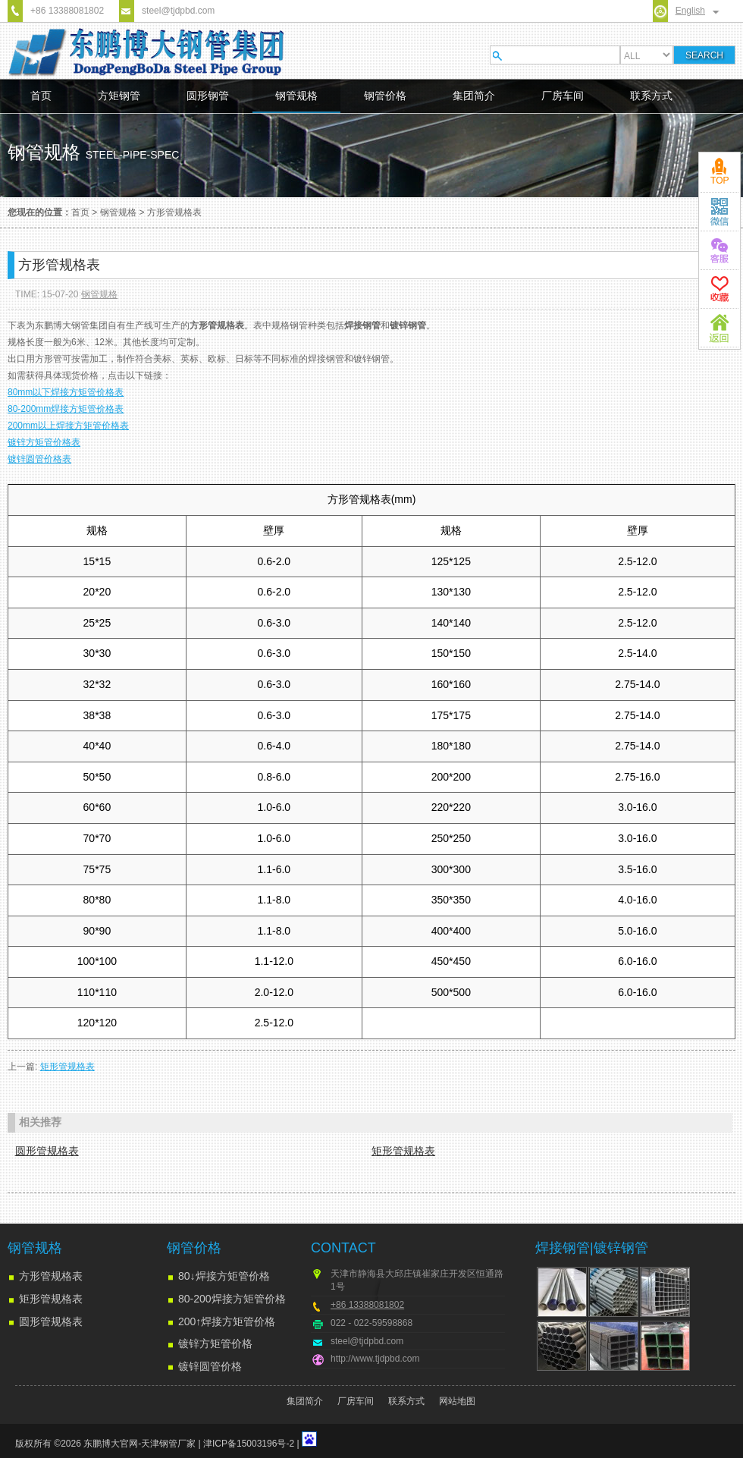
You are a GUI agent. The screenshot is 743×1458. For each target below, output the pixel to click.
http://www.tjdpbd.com (375, 1358)
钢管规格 (296, 96)
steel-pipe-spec (133, 155)
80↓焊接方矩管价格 (224, 1276)
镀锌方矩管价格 (215, 1343)
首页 (41, 96)
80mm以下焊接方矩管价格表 (66, 392)
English (690, 10)
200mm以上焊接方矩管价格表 (68, 425)
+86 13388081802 (67, 10)
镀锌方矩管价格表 (44, 442)
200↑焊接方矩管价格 (226, 1321)
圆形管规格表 (47, 1151)
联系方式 (651, 96)
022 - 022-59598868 (371, 1323)
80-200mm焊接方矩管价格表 (66, 409)
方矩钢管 (119, 96)
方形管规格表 (174, 212)
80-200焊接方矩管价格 (232, 1299)
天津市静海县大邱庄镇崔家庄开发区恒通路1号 (417, 1280)
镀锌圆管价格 (210, 1366)
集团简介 (474, 96)
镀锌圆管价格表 (39, 459)
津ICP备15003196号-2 (248, 1443)
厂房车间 (562, 96)
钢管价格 (385, 96)
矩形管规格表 (67, 1066)
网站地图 (457, 1401)
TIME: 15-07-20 (46, 294)
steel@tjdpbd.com (178, 10)
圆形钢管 (208, 96)
